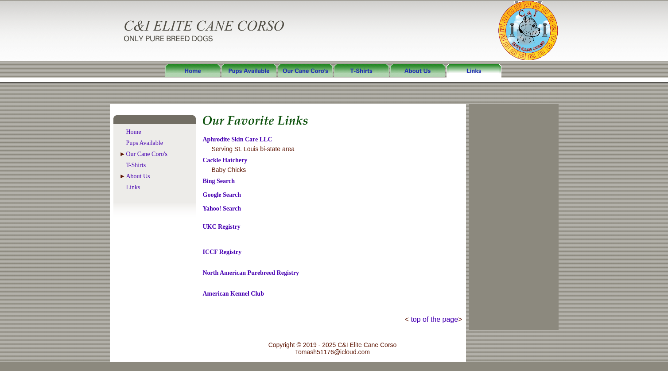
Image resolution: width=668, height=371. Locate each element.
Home (133, 132)
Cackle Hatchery (225, 160)
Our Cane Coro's (147, 154)
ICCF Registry (222, 252)
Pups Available (144, 143)
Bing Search (219, 181)
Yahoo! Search (222, 208)
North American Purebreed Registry (251, 272)
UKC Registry (222, 226)
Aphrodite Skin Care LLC (237, 139)
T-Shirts (136, 165)
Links (133, 187)
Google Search (222, 194)
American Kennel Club (233, 293)
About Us (138, 176)
